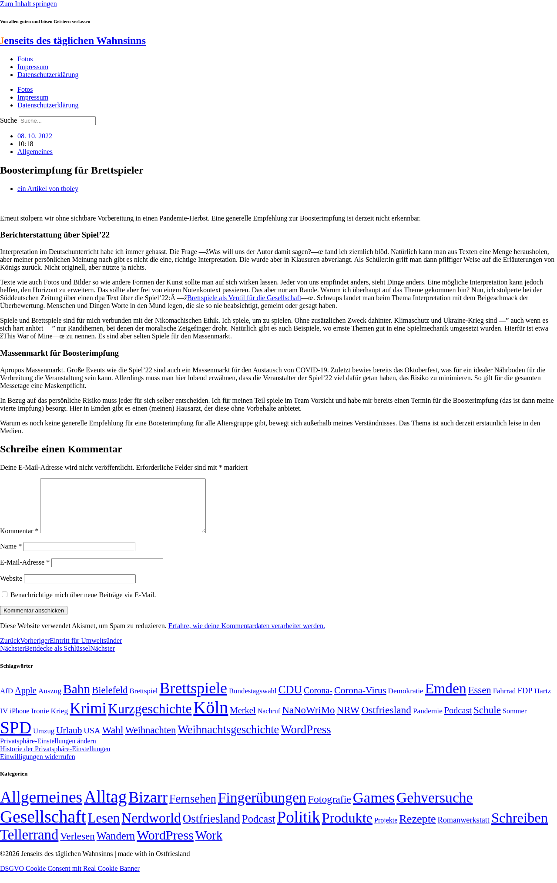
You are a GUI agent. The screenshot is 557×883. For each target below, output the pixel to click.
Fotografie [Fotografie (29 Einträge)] (329, 809)
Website (11, 588)
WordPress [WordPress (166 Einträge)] (165, 845)
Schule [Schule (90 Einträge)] (487, 720)
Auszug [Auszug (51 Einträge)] (49, 701)
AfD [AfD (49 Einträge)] (6, 701)
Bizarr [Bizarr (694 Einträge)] (148, 807)
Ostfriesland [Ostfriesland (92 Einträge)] (386, 720)
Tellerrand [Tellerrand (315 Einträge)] (29, 845)
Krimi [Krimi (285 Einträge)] (88, 718)
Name (11, 556)
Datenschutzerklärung (47, 74)
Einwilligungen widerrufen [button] (37, 767)
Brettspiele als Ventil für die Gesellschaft (244, 297)
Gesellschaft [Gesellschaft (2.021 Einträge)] (43, 827)
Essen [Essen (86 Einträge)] (479, 700)
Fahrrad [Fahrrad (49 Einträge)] (504, 701)
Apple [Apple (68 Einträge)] (26, 701)
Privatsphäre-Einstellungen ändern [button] (48, 751)
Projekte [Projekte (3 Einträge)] (385, 830)
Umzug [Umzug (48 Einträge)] (43, 741)
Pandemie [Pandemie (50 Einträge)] (428, 721)
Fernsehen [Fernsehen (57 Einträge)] (192, 809)
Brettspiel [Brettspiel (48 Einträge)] (144, 701)
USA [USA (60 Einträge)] (92, 741)
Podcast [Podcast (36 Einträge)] (258, 829)
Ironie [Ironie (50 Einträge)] (40, 721)
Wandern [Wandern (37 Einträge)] (116, 846)
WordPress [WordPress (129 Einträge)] (306, 739)
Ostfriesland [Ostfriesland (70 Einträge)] (211, 829)
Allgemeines (35, 151)
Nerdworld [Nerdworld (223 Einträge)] (151, 828)
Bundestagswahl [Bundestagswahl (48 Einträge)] (252, 701)
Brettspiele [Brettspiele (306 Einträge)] (194, 698)
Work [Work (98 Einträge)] (208, 846)
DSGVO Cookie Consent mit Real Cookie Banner (70, 879)
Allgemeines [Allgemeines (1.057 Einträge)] (41, 807)
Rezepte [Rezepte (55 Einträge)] (417, 829)
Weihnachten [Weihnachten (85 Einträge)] (150, 740)
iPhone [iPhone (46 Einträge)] (19, 722)
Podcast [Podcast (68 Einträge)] (458, 721)
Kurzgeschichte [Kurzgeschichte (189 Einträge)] (149, 719)
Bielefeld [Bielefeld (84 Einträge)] (110, 700)
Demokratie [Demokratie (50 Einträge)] (405, 701)
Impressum (32, 66)
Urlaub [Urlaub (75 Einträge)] (69, 741)
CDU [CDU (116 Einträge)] (290, 700)
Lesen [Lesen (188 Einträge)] (104, 828)
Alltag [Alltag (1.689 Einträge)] (105, 807)
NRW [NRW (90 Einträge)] (348, 720)
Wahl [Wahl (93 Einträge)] (113, 740)
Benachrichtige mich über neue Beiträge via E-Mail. (83, 605)
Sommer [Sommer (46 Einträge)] (515, 722)
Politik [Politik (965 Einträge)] (298, 827)
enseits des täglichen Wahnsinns (73, 40)
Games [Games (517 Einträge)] (374, 807)
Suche (8, 120)
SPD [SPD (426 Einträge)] (15, 738)
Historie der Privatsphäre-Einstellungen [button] (55, 759)
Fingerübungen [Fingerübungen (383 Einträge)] (262, 808)
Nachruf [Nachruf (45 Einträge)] (269, 721)
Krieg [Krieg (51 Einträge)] (59, 721)
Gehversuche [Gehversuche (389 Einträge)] (434, 808)
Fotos (25, 59)
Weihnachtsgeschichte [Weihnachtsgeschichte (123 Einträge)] (228, 740)
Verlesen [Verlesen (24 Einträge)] (77, 846)
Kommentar (19, 541)
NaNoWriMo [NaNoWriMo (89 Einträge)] (308, 720)
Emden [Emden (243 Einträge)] (445, 699)
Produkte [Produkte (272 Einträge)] (347, 828)
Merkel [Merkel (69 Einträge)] (242, 721)
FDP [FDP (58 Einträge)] (524, 701)
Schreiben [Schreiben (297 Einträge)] (519, 828)
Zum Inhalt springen (28, 3)
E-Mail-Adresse (25, 572)
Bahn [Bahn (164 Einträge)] (76, 699)
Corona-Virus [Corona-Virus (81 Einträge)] (360, 700)
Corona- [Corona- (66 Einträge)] (318, 701)
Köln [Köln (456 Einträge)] (210, 718)
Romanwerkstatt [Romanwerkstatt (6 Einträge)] (464, 830)
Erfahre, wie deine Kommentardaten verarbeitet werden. (246, 636)
